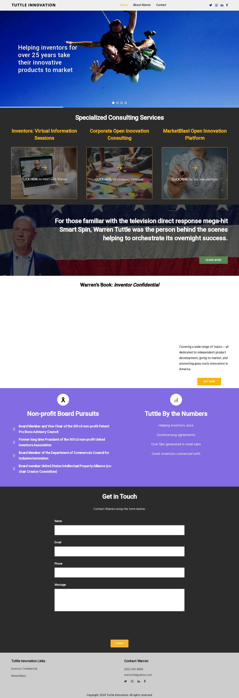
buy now (209, 381)
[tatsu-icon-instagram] (133, 681)
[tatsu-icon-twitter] (210, 5)
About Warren (142, 5)
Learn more (213, 260)
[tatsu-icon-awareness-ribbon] (63, 400)
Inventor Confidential (24, 669)
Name (58, 521)
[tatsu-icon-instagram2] (216, 5)
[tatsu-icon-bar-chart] (176, 400)
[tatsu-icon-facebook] (227, 5)
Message (60, 585)
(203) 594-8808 (133, 669)
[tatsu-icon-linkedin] (222, 5)
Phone (58, 564)
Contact (161, 5)
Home (124, 5)
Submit (119, 643)
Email (58, 543)
